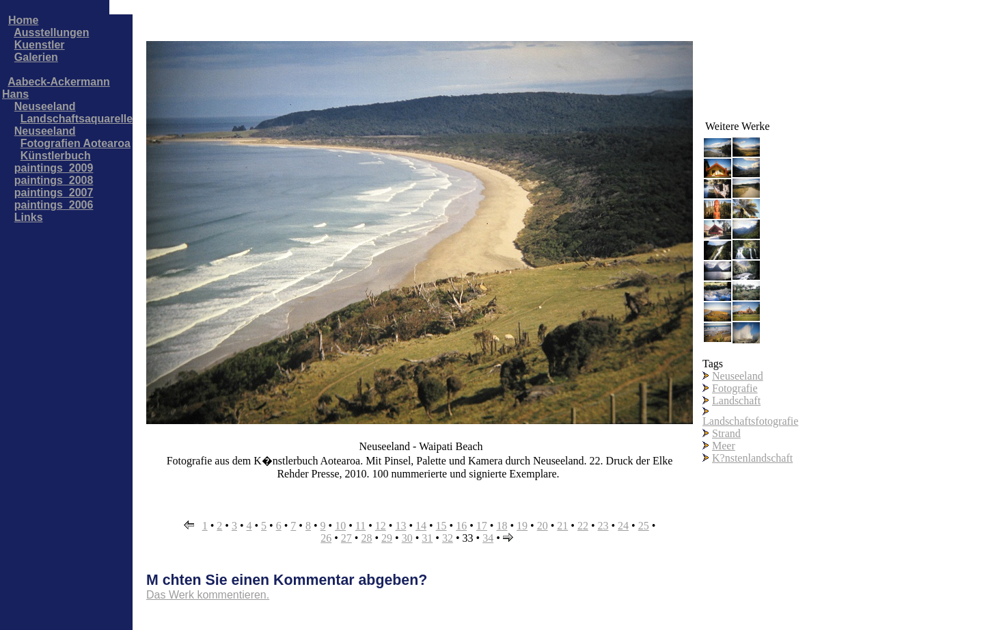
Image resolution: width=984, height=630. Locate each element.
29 (386, 538)
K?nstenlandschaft (752, 458)
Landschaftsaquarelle (76, 118)
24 (623, 525)
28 (366, 538)
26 (325, 538)
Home (23, 20)
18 (501, 525)
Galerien (36, 57)
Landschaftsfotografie (750, 421)
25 (643, 525)
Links (28, 217)
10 (340, 525)
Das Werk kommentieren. (207, 595)
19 (522, 525)
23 (602, 525)
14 (420, 525)
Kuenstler (39, 45)
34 (487, 538)
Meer (723, 445)
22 (582, 525)
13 (400, 525)
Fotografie (735, 388)
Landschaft (736, 400)
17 (481, 525)
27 (346, 538)
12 (380, 525)
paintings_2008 (54, 180)
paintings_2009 (54, 168)
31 (427, 538)
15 (441, 525)
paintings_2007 (54, 192)
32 (447, 538)
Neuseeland (45, 106)
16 (461, 525)
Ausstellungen (51, 32)
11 (360, 525)
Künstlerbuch (55, 155)
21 (562, 525)
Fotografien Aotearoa (75, 143)
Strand (726, 433)
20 (542, 525)
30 (407, 538)
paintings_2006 (54, 205)
